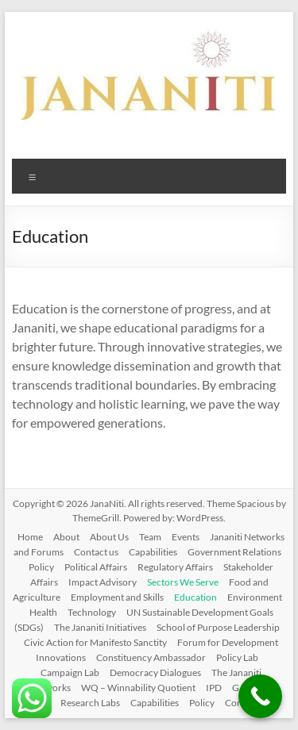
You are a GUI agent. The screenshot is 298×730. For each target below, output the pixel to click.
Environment (254, 597)
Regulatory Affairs (175, 567)
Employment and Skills (117, 597)
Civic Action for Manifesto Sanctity (95, 642)
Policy (41, 567)
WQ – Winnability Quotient (138, 688)
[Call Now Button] (260, 696)
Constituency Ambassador (151, 657)
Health (43, 612)
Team (150, 537)
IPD (214, 688)
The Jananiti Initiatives (100, 627)
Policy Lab (237, 657)
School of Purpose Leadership (218, 627)
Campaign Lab (70, 672)
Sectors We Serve (183, 582)
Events (185, 537)
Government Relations (234, 552)
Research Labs (90, 703)
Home (30, 537)
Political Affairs (95, 567)
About (66, 537)
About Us (109, 537)
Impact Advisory (102, 582)
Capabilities (153, 552)
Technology (92, 612)
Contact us (96, 552)
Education (195, 597)
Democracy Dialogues (155, 672)
